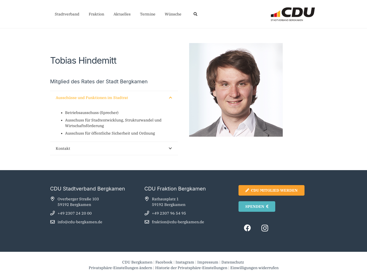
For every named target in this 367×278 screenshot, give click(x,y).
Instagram (185, 262)
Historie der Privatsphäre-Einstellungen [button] (191, 267)
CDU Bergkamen (137, 262)
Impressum (207, 262)
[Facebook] (247, 228)
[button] (195, 14)
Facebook (163, 262)
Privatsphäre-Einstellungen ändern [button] (120, 267)
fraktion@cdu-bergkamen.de (178, 221)
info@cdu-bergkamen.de (80, 221)
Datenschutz (233, 262)
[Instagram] (265, 228)
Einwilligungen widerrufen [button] (254, 267)
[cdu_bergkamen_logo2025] (279, 14)
